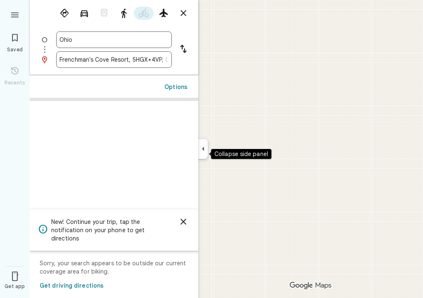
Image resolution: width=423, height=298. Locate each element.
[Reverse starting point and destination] (183, 49)
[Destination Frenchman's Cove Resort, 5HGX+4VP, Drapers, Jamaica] (114, 60)
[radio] (64, 13)
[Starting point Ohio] (114, 40)
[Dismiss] (183, 222)
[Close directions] (183, 13)
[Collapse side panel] (203, 149)
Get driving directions (72, 285)
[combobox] (114, 39)
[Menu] (15, 14)
